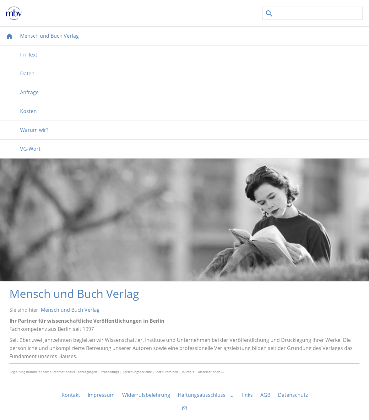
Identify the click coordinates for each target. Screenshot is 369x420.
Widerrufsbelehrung (146, 394)
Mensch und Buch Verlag (70, 309)
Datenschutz (293, 394)
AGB (265, 394)
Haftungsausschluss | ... (206, 394)
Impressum (101, 394)
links (247, 394)
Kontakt (71, 394)
